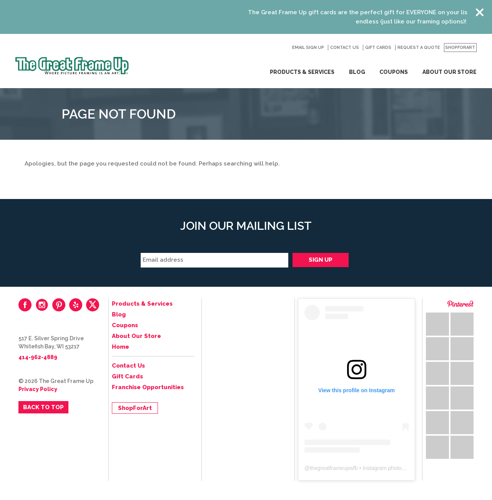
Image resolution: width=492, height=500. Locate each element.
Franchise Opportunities (148, 387)
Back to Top (43, 407)
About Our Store (449, 72)
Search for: (282, 47)
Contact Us (344, 47)
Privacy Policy (37, 389)
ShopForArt (460, 47)
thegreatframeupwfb (334, 468)
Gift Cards (378, 47)
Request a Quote (418, 47)
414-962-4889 (37, 357)
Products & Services (302, 72)
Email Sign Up (308, 47)
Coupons (393, 72)
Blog (357, 72)
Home (120, 346)
